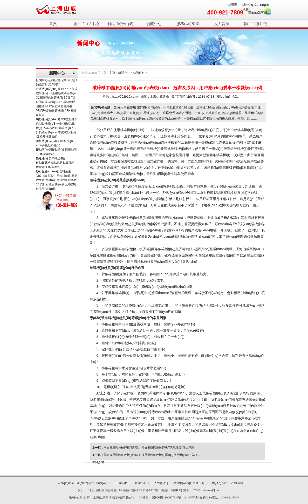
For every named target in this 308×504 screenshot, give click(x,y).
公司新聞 (54, 80)
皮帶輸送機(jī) (58, 158)
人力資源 (221, 24)
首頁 (53, 24)
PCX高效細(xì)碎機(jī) (57, 128)
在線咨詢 (237, 483)
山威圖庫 (231, 5)
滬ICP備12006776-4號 (166, 497)
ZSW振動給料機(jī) (48, 145)
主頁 (112, 72)
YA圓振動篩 (53, 149)
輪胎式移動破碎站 (62, 162)
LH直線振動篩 (45, 154)
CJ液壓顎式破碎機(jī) (49, 97)
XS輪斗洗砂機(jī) (47, 136)
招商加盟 (198, 483)
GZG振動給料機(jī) (61, 141)
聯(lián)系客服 (257, 12)
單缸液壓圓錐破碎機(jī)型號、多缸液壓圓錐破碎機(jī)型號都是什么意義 (149, 447)
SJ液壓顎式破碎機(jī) (62, 93)
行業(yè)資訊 (69, 80)
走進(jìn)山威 (66, 483)
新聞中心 (154, 24)
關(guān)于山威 (120, 24)
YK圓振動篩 (69, 149)
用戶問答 (54, 84)
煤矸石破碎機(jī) (50, 184)
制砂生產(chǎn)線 (59, 175)
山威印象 (121, 483)
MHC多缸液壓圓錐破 (58, 106)
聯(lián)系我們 (255, 24)
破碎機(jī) (56, 10)
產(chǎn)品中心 (86, 24)
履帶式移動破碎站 (47, 167)
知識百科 (42, 84)
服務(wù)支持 (187, 24)
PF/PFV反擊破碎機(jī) (50, 110)
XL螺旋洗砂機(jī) (65, 132)
